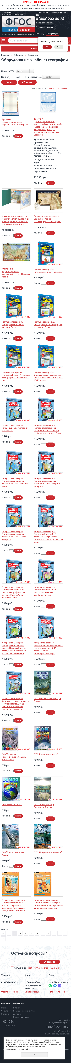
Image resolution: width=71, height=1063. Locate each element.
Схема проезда (32, 992)
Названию (62, 88)
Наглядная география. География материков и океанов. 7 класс (13, 324)
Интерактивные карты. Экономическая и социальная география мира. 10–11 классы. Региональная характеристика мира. (16, 704)
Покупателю (18, 1004)
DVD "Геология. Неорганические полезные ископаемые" (14, 757)
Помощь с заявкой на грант (24, 1011)
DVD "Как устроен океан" (46, 754)
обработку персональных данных (42, 968)
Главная (5, 55)
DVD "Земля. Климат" (12, 805)
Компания (5, 1004)
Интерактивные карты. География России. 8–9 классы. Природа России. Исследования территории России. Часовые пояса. (14, 648)
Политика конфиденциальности (57, 1034)
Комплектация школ (21, 1017)
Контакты (5, 1014)
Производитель (34, 77)
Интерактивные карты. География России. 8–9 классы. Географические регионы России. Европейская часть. (48, 537)
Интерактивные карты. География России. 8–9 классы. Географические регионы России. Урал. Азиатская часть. (13, 592)
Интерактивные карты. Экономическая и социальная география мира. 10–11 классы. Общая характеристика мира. (48, 648)
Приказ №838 (7, 71)
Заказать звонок (46, 28)
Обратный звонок (9, 992)
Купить (18, 136)
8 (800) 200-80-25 (50, 19)
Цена (3, 77)
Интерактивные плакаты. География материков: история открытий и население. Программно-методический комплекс (14, 905)
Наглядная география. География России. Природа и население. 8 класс (48, 324)
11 (65, 933)
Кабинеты (18, 55)
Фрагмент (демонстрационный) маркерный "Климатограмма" (16, 122)
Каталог (16, 1008)
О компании (6, 1011)
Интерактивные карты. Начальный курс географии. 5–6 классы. (15, 428)
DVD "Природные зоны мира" (48, 852)
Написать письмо (57, 992)
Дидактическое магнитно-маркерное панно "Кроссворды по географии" (47, 219)
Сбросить (27, 82)
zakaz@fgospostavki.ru (44, 23)
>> (3, 939)
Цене (50, 88)
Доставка (17, 1014)
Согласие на (37, 968)
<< (3, 933)
